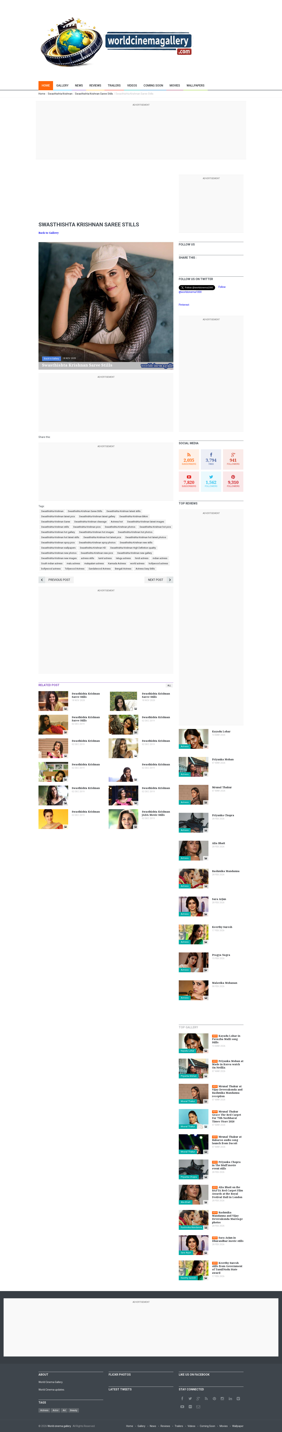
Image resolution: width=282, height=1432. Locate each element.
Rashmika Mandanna (191, 1227)
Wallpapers (195, 85)
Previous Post (54, 580)
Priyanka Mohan (189, 1076)
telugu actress (123, 558)
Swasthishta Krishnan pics (87, 527)
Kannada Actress (117, 563)
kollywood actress (158, 563)
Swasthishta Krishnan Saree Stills (85, 511)
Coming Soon (153, 85)
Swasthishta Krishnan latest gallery (97, 516)
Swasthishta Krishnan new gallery (134, 553)
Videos (132, 85)
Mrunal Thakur (188, 1101)
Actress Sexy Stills (145, 568)
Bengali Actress (123, 568)
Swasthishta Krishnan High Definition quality (133, 547)
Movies (175, 85)
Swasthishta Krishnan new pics (97, 553)
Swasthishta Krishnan (52, 511)
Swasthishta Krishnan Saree (55, 521)
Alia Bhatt (185, 1202)
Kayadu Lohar (187, 1051)
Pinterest (184, 304)
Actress (185, 746)
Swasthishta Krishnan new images (59, 558)
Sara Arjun (186, 1252)
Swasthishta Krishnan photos (120, 527)
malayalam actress (94, 563)
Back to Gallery (48, 232)
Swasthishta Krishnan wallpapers (58, 547)
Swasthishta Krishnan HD (93, 547)
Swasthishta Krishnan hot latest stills (60, 537)
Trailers (114, 85)
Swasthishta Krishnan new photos (58, 553)
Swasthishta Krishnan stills (55, 527)
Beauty (73, 1410)
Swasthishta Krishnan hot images (96, 532)
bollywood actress (51, 568)
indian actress (160, 558)
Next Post (160, 580)
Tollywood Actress (74, 568)
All (169, 685)
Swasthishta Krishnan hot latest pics (102, 537)
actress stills (87, 558)
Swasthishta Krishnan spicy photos (97, 542)
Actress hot (117, 521)
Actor (55, 1410)
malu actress (73, 563)
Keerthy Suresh (188, 1278)
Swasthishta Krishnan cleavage (90, 521)
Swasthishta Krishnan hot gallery (58, 532)
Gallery (62, 85)
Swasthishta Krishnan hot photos (135, 532)
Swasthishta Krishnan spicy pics (58, 542)
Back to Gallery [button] (51, 358)
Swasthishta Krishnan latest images (145, 521)
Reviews (95, 85)
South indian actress (51, 563)
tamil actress (105, 558)
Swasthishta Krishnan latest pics (58, 516)
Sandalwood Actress (100, 568)
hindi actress (141, 558)
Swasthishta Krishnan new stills (136, 542)
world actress (137, 563)
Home (46, 85)
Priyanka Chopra (189, 1177)
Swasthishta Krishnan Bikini (133, 516)
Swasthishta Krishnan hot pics (155, 527)
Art (64, 1410)
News (79, 85)
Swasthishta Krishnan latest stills (123, 511)
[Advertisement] (141, 132)
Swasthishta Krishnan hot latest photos (145, 537)
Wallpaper (238, 1426)
